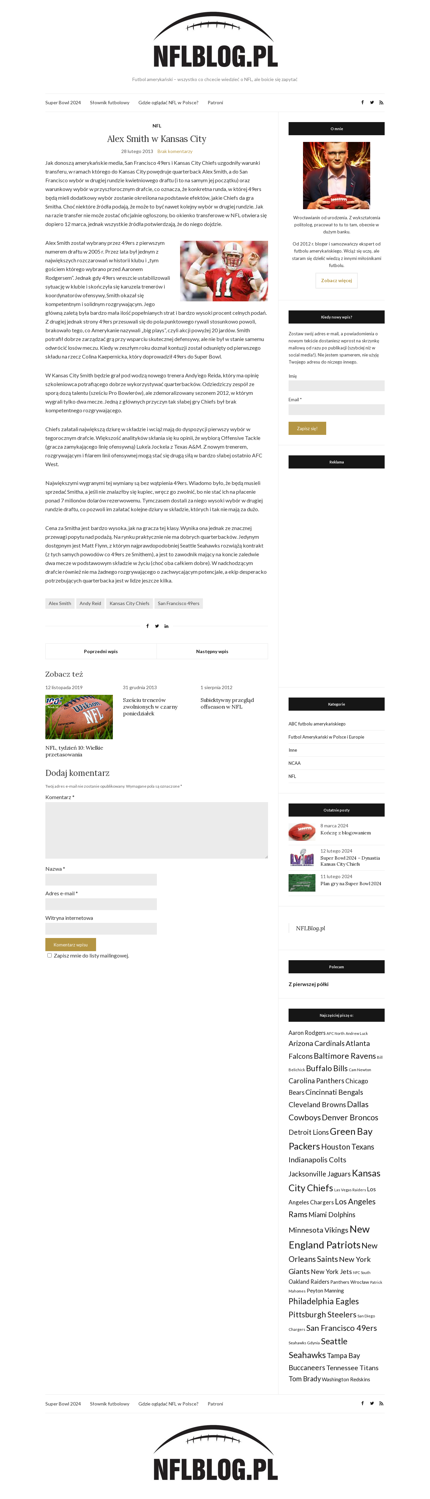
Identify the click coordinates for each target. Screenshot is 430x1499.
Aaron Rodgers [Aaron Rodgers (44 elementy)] (307, 1032)
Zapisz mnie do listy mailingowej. (87, 955)
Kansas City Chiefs (129, 603)
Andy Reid (90, 603)
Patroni (215, 102)
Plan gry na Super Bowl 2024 (350, 883)
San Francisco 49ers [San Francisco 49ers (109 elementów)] (341, 1328)
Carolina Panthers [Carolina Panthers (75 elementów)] (316, 1080)
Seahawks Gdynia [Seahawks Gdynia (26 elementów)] (304, 1342)
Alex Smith (60, 603)
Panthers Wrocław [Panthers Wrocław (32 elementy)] (349, 1282)
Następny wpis (212, 651)
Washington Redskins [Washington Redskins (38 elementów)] (346, 1379)
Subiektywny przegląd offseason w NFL (227, 703)
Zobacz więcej (336, 280)
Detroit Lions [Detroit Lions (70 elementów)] (309, 1132)
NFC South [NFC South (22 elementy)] (362, 1272)
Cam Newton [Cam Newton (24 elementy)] (360, 1069)
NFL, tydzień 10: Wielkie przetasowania (74, 751)
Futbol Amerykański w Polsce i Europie (326, 737)
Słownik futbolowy (109, 102)
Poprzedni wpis (101, 651)
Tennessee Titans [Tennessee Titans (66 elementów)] (352, 1367)
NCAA (295, 763)
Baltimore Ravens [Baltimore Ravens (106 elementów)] (345, 1055)
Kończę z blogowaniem (345, 833)
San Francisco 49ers (179, 603)
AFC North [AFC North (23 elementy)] (336, 1033)
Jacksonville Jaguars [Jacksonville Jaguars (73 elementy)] (320, 1174)
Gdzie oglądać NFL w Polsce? (168, 102)
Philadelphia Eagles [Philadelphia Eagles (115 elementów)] (324, 1301)
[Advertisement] (337, 576)
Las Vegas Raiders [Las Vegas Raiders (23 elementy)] (350, 1190)
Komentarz (60, 797)
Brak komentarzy (175, 151)
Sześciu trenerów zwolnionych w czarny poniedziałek (150, 707)
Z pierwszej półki (309, 984)
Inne (293, 750)
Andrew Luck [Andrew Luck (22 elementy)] (357, 1033)
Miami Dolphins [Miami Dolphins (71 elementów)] (331, 1214)
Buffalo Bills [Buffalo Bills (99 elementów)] (327, 1068)
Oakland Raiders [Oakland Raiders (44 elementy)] (309, 1281)
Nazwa (55, 868)
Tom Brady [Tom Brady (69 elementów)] (305, 1379)
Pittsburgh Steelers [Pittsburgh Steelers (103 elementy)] (322, 1314)
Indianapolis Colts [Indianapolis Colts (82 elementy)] (317, 1159)
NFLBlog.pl (310, 928)
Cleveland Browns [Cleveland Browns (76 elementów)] (317, 1104)
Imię (293, 376)
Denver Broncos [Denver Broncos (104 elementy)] (350, 1117)
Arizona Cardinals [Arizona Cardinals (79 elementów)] (317, 1043)
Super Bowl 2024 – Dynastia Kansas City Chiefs (350, 861)
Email (295, 399)
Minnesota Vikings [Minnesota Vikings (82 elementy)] (318, 1230)
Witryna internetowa (69, 917)
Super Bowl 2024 (63, 102)
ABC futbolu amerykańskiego (317, 723)
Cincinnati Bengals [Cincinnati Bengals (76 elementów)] (334, 1092)
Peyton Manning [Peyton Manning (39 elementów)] (325, 1290)
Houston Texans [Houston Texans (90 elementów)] (347, 1146)
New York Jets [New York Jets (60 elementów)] (331, 1271)
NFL (157, 125)
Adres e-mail (61, 893)
